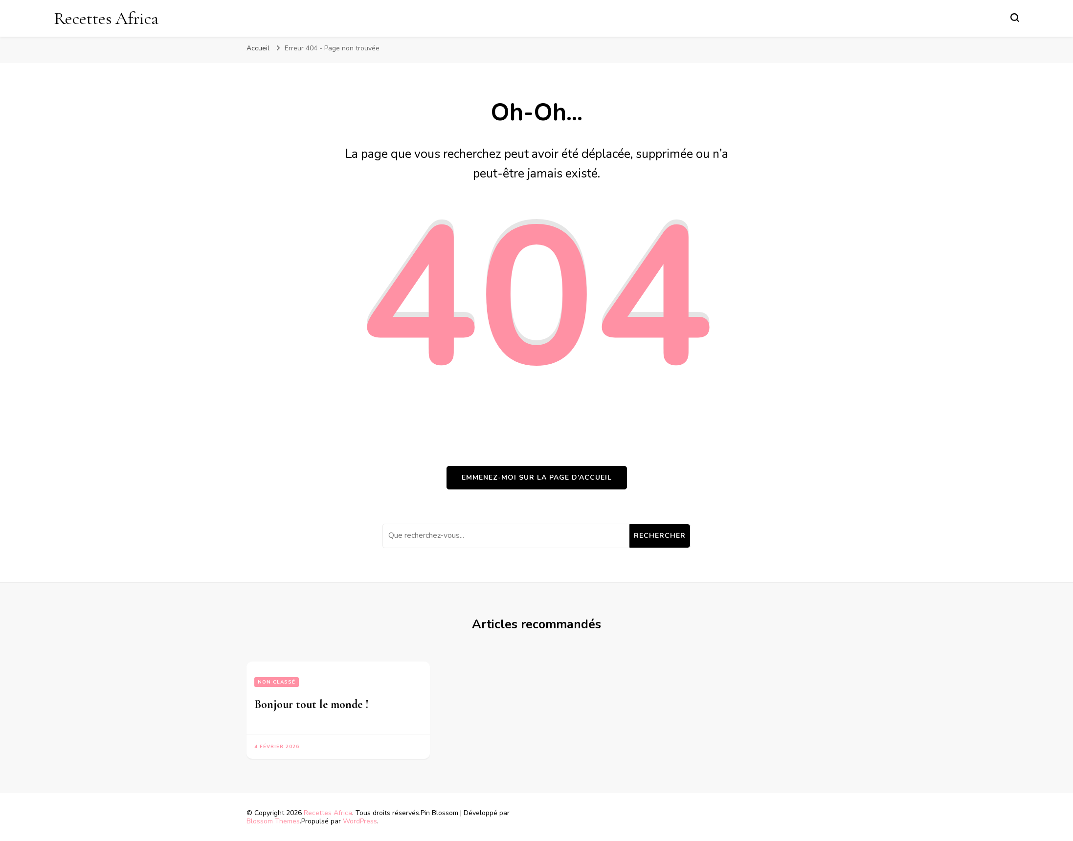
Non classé (276, 682)
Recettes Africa (106, 18)
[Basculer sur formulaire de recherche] (1014, 17)
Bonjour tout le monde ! (311, 704)
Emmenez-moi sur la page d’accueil (537, 477)
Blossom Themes (273, 821)
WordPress (360, 821)
